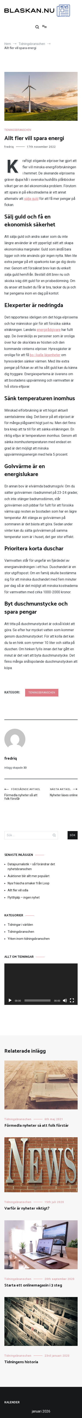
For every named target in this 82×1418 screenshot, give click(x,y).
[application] (41, 984)
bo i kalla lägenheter (45, 355)
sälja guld (31, 199)
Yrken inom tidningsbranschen (29, 938)
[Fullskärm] (72, 1000)
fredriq (9, 146)
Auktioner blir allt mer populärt (28, 876)
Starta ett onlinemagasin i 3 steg (33, 1285)
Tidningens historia (21, 1362)
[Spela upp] (10, 1000)
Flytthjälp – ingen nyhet (24, 897)
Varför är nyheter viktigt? (26, 1208)
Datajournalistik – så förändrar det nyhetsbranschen (31, 866)
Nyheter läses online (59, 792)
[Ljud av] (65, 1000)
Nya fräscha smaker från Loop (28, 883)
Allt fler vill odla (18, 890)
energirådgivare (49, 330)
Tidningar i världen (20, 924)
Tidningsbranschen (17, 129)
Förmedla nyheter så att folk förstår (22, 794)
